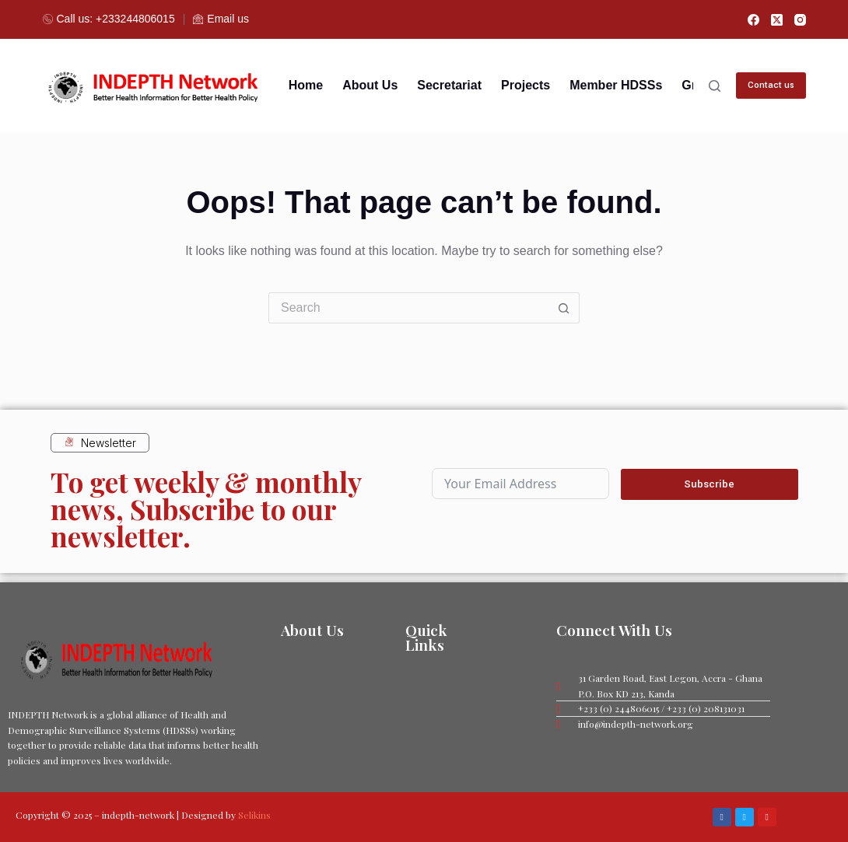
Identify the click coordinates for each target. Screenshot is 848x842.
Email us (221, 18)
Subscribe (709, 482)
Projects (525, 85)
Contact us (771, 85)
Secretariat (449, 85)
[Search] (714, 86)
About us (370, 85)
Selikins (254, 815)
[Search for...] (408, 307)
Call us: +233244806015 (109, 18)
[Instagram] (800, 20)
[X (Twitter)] (777, 20)
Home (306, 85)
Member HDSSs (615, 85)
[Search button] (564, 307)
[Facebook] (753, 20)
